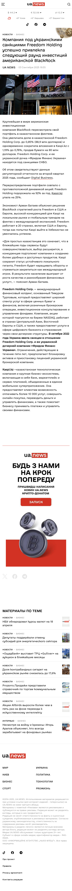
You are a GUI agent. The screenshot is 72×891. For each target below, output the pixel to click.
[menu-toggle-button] (3, 4)
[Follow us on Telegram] (44, 24)
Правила (6, 866)
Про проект (8, 859)
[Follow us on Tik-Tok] (27, 24)
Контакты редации (12, 879)
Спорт (6, 788)
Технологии (44, 781)
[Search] (69, 4)
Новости (7, 34)
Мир (5, 767)
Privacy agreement (12, 873)
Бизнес (20, 34)
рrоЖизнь (43, 788)
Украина (42, 767)
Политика (43, 774)
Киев (5, 774)
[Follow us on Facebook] (36, 24)
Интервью (8, 721)
